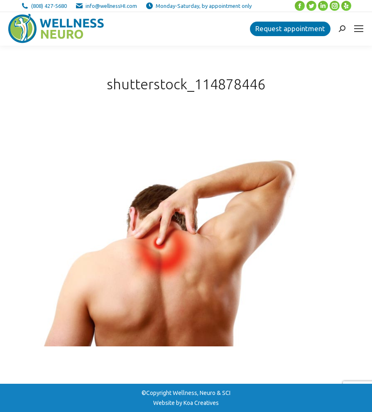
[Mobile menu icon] (359, 29)
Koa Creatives (201, 403)
